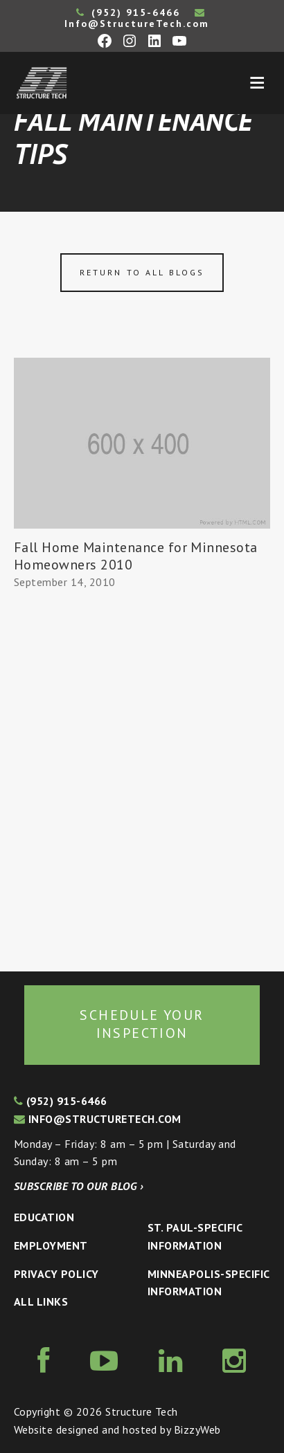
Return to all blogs (142, 272)
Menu (257, 83)
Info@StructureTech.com (136, 19)
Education (44, 1217)
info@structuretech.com (97, 1119)
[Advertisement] (142, 781)
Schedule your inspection (142, 1024)
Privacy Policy (56, 1274)
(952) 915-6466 (128, 12)
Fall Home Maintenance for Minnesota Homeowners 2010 (136, 556)
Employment (51, 1245)
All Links (41, 1301)
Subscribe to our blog (78, 1186)
